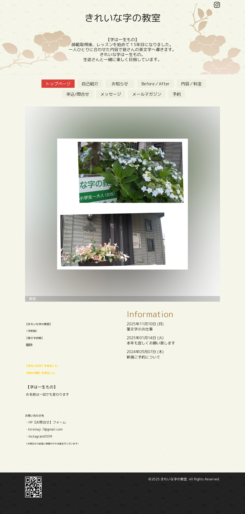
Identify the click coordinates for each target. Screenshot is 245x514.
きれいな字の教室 (122, 17)
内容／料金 (191, 84)
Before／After (155, 84)
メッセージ (110, 94)
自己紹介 (90, 84)
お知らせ (122, 84)
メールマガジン (146, 94)
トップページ (58, 84)
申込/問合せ (77, 94)
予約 (176, 94)
